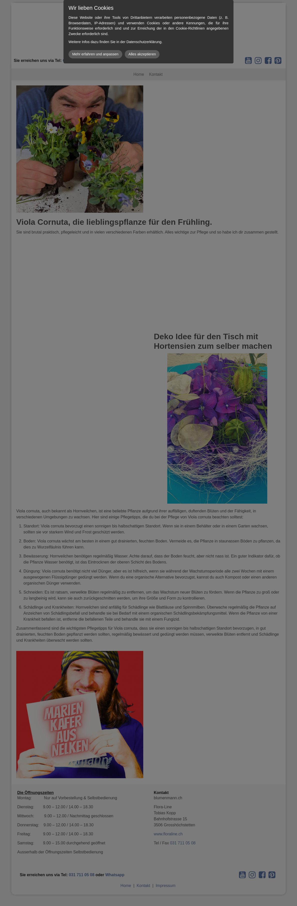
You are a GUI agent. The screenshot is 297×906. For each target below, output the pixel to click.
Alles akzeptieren (142, 54)
